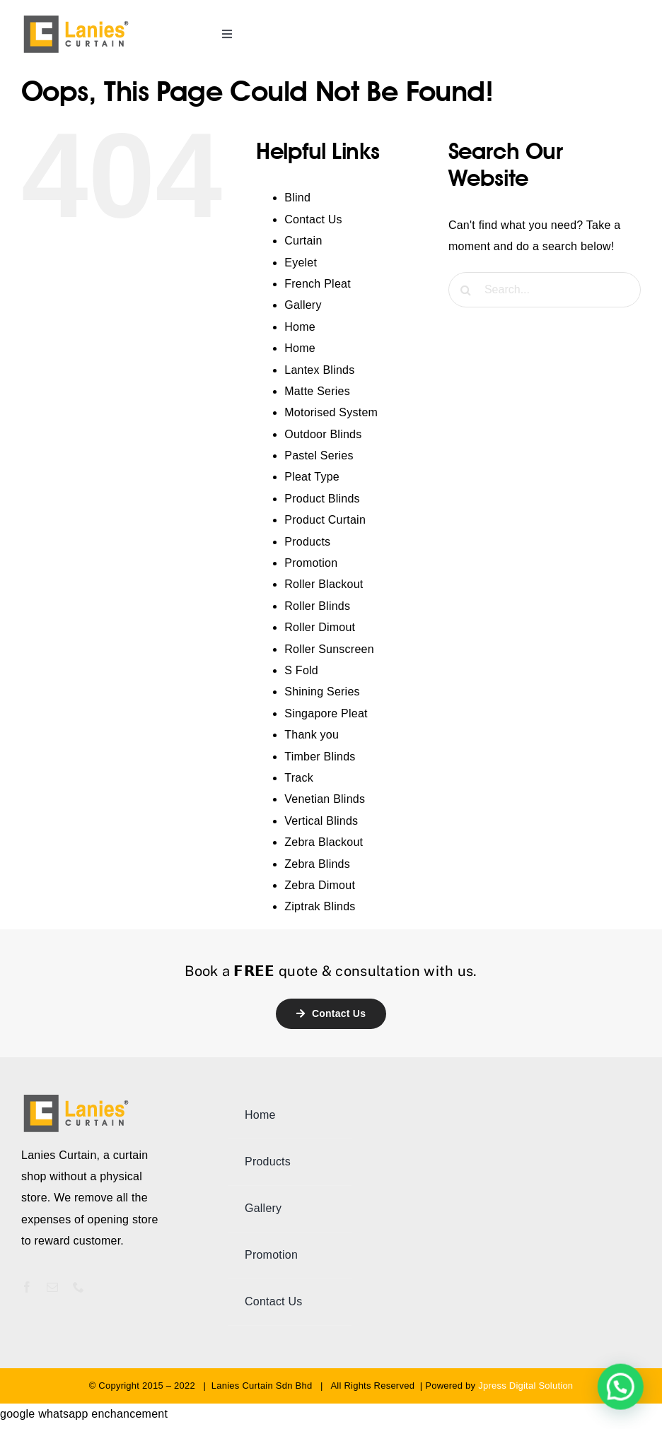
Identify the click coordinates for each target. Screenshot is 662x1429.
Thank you (311, 735)
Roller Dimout (319, 627)
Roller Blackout (323, 584)
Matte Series (317, 391)
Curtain (303, 241)
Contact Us (313, 219)
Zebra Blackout (323, 842)
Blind (297, 198)
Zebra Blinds (317, 864)
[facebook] (27, 1287)
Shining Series (322, 692)
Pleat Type (311, 477)
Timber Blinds (319, 757)
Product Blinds (322, 499)
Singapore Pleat (325, 713)
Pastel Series (318, 455)
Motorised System (331, 412)
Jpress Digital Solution (525, 1385)
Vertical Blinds (321, 821)
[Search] (466, 289)
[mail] (52, 1287)
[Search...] (544, 289)
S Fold (301, 670)
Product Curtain (325, 520)
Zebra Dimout (319, 885)
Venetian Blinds (324, 799)
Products (307, 542)
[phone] (78, 1287)
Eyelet (300, 263)
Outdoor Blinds (322, 434)
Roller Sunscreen (329, 649)
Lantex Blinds (319, 370)
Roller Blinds (317, 606)
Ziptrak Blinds (319, 906)
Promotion (310, 563)
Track (298, 778)
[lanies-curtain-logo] (76, 19)
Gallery (302, 305)
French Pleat (317, 284)
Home (299, 327)
